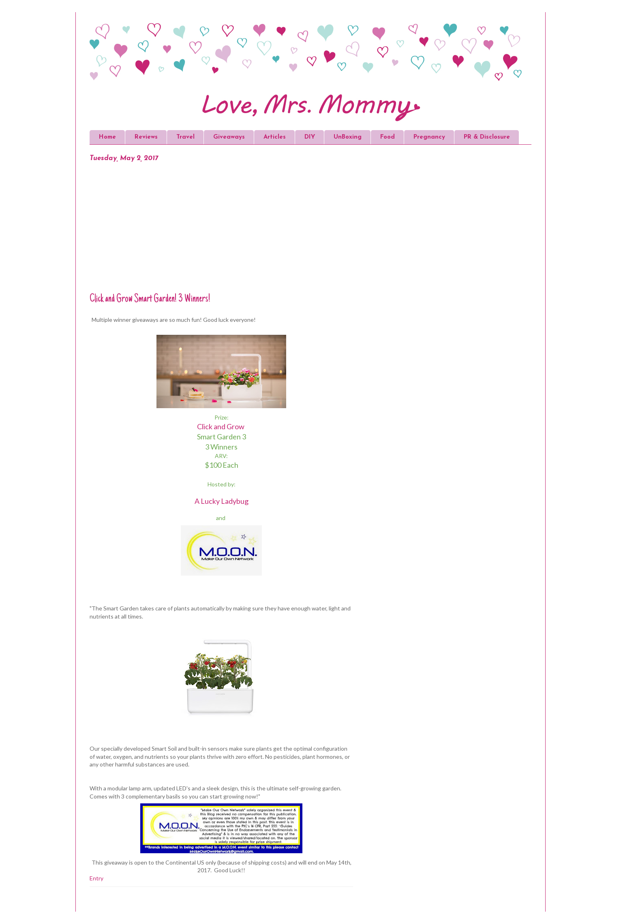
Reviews (146, 137)
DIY (309, 137)
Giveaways (229, 137)
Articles (274, 137)
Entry (96, 878)
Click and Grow (220, 426)
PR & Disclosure (487, 137)
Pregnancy (429, 137)
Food (387, 137)
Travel (185, 137)
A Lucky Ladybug (221, 501)
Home (107, 137)
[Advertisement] (221, 232)
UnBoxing (348, 137)
